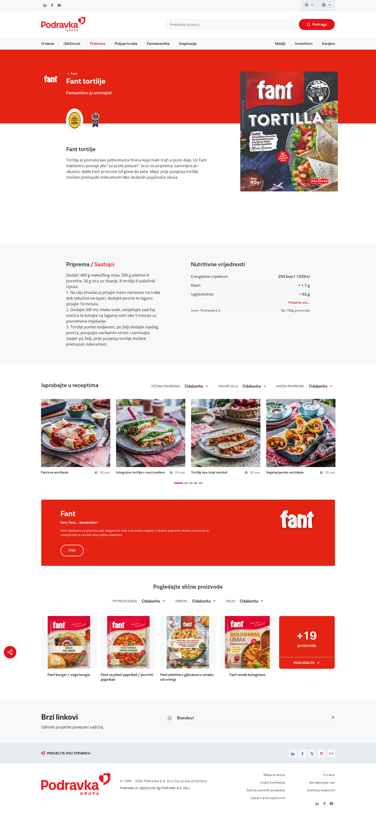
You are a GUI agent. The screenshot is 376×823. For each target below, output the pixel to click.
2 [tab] (185, 489)
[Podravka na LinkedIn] (45, 6)
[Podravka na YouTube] (59, 6)
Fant (71, 78)
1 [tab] (175, 489)
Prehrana (97, 44)
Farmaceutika (158, 44)
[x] (312, 759)
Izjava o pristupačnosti (267, 803)
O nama (47, 44)
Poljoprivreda (126, 44)
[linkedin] (293, 759)
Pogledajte (307, 668)
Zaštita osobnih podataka (265, 796)
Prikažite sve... (299, 307)
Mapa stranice (274, 780)
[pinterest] (321, 759)
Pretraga (317, 25)
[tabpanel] (75, 441)
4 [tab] (195, 489)
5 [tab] (199, 489)
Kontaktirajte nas (322, 788)
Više (72, 556)
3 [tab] (190, 489)
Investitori (303, 44)
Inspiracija (187, 44)
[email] (331, 759)
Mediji (280, 44)
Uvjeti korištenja (272, 788)
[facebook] (302, 759)
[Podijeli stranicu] (10, 652)
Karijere (328, 44)
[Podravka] (63, 30)
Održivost (72, 44)
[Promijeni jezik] (326, 5)
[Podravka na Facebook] (52, 6)
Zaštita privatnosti (321, 796)
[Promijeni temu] (309, 5)
